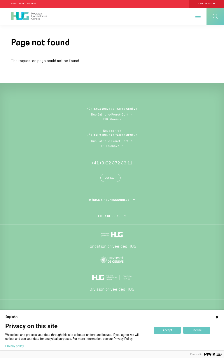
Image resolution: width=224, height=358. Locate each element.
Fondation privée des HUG (112, 247)
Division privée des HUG (112, 290)
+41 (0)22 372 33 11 (112, 163)
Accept (167, 330)
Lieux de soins (109, 216)
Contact (110, 178)
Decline (197, 330)
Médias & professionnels (109, 200)
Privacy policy (14, 346)
